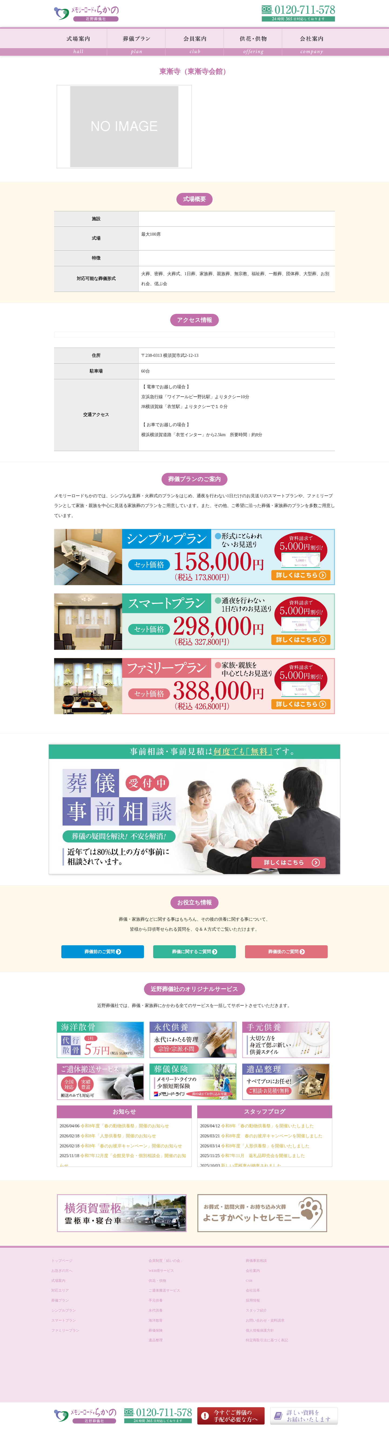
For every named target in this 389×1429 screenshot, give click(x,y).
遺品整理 (156, 1340)
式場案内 (58, 1281)
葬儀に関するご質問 (194, 951)
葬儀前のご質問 (103, 951)
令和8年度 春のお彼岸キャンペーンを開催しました (272, 1136)
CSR (249, 1281)
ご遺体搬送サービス (164, 1290)
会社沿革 (253, 1290)
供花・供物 (157, 1281)
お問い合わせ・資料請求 (265, 1320)
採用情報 (253, 1300)
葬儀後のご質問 (286, 951)
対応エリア (60, 1290)
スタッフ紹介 (256, 1310)
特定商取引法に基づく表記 (267, 1340)
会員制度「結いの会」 (166, 1261)
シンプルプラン (63, 1310)
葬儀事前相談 (256, 1261)
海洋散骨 (156, 1320)
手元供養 (156, 1300)
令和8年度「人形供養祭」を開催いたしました (265, 1146)
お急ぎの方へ (61, 1271)
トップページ (61, 1261)
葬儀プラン (60, 1300)
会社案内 (253, 1271)
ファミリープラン (65, 1330)
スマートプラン (63, 1320)
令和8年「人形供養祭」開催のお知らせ (118, 1136)
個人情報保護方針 (260, 1330)
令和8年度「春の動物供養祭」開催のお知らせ (125, 1126)
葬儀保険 (156, 1330)
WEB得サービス (161, 1271)
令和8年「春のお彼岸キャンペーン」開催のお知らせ (131, 1146)
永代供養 (156, 1310)
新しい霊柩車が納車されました (251, 1165)
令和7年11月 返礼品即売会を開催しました (263, 1155)
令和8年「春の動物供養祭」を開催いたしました (267, 1126)
